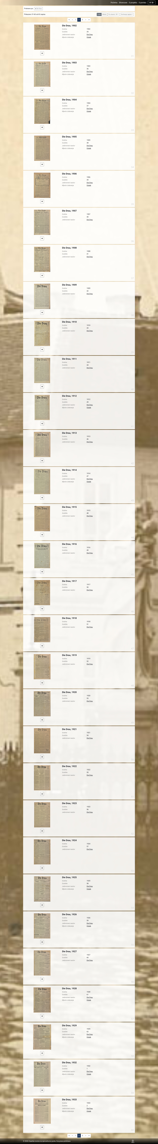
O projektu (133, 3)
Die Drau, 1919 (69, 655)
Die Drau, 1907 (69, 211)
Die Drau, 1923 (69, 803)
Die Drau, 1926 (69, 914)
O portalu (142, 3)
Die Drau (38, 8)
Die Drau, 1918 (69, 618)
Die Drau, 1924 (69, 840)
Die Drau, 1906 (69, 173)
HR (151, 3)
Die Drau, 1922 (69, 766)
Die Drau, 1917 (69, 581)
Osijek (89, 37)
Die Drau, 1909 (69, 285)
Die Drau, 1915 (69, 507)
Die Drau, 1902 (69, 25)
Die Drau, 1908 (69, 248)
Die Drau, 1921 (69, 729)
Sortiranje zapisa (126, 14)
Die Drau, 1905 (69, 136)
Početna (114, 3)
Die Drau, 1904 (69, 99)
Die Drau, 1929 (69, 1025)
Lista (99, 14)
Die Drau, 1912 (69, 396)
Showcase (123, 3)
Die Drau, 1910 (69, 322)
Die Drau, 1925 (69, 877)
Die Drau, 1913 (69, 433)
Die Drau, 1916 (69, 544)
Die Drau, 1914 (69, 470)
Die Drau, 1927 (69, 951)
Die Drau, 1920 (69, 692)
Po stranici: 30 (112, 14)
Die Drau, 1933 (69, 1099)
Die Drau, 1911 (69, 359)
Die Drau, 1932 (69, 1062)
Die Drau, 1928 (69, 988)
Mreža (104, 14)
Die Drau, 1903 (69, 62)
